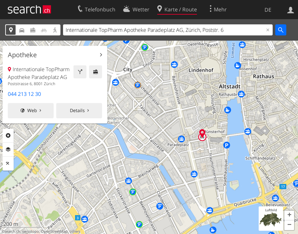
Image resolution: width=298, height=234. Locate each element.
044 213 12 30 (24, 94)
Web (32, 110)
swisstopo (30, 231)
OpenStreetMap (54, 231)
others (75, 231)
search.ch (12, 231)
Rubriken (8, 135)
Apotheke (22, 55)
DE (268, 9)
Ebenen (8, 149)
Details (77, 110)
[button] (289, 215)
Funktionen (8, 163)
